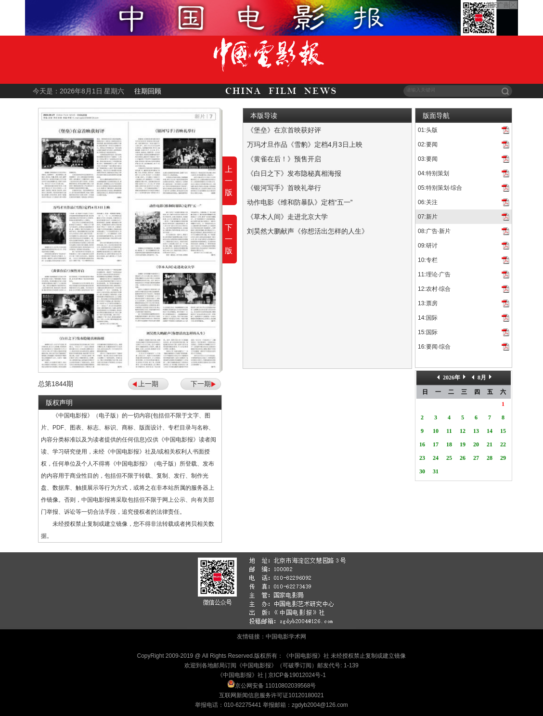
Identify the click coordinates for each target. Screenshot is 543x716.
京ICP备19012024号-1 (297, 675)
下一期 (201, 384)
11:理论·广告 (434, 274)
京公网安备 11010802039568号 (275, 685)
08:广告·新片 (434, 231)
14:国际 (428, 317)
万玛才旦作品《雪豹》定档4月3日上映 (304, 144)
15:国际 (428, 332)
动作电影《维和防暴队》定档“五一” (299, 202)
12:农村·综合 (434, 289)
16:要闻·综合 (434, 346)
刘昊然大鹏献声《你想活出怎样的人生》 (307, 231)
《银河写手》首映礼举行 (284, 188)
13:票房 (428, 303)
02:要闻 (428, 144)
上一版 (229, 180)
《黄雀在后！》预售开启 (284, 159)
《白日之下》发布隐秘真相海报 (294, 173)
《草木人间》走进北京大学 (287, 217)
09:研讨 (428, 245)
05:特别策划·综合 (440, 187)
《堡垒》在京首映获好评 (284, 130)
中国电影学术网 (286, 636)
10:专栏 (428, 260)
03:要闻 (428, 159)
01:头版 (428, 130)
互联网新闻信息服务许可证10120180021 (271, 695)
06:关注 (428, 202)
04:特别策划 (433, 173)
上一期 (148, 384)
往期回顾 (147, 91)
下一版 (229, 239)
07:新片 (428, 216)
